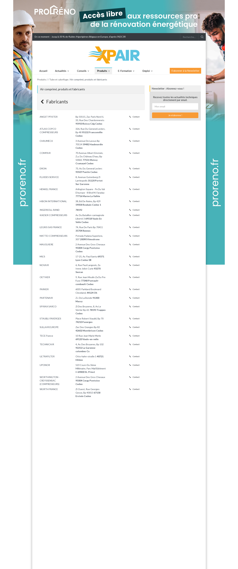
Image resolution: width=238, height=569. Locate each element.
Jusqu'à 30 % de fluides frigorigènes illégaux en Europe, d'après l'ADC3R (88, 36)
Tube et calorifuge (58, 79)
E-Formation (125, 70)
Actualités (60, 70)
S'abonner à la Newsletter (185, 70)
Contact (134, 116)
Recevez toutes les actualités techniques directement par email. (175, 98)
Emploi (146, 70)
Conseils (81, 70)
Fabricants (54, 101)
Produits (102, 70)
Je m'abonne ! (175, 115)
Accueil (43, 70)
